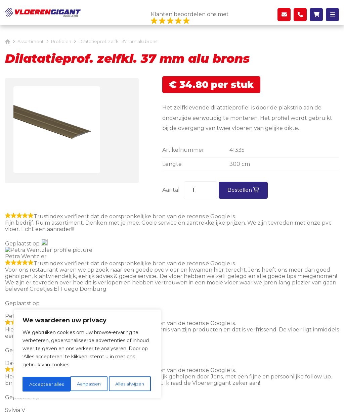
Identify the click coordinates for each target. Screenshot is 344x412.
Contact (219, 339)
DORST (267, 400)
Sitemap (166, 400)
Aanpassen (40, 384)
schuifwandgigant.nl (222, 260)
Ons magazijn (227, 319)
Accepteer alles (129, 384)
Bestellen (244, 190)
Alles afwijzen (82, 384)
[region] (87, 355)
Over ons (221, 329)
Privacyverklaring (200, 400)
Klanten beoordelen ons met (190, 18)
